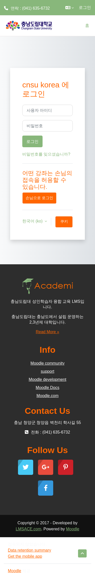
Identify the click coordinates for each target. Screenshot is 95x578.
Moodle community (47, 363)
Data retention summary (29, 550)
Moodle (72, 529)
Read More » (47, 332)
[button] (69, 7)
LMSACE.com (28, 529)
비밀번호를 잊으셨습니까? (46, 154)
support (47, 371)
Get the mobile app (25, 556)
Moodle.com (47, 396)
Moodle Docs (47, 387)
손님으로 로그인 (39, 198)
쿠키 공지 (64, 223)
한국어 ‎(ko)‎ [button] (33, 221)
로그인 (85, 7)
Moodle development (47, 379)
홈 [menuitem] (87, 25)
